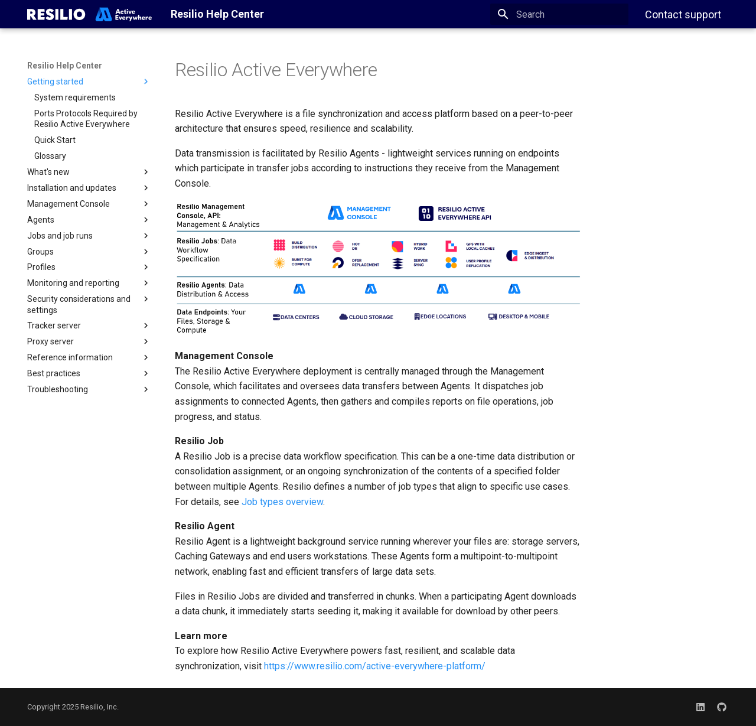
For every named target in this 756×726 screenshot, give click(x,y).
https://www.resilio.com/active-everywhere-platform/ (374, 666)
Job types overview (282, 501)
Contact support (683, 14)
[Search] (559, 14)
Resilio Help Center (64, 65)
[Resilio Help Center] (89, 14)
